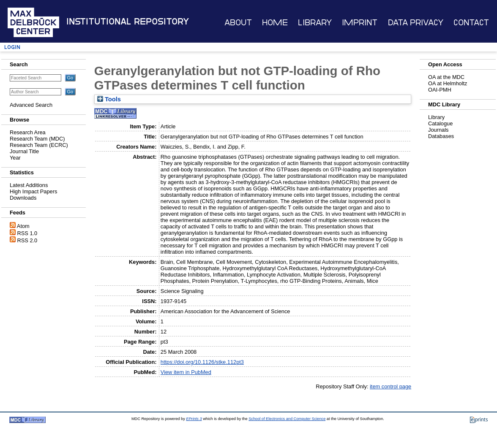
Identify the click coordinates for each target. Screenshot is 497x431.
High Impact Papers (33, 191)
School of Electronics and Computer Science (286, 419)
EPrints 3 (194, 419)
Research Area (28, 132)
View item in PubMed (186, 372)
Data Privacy (415, 23)
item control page (390, 386)
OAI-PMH (439, 90)
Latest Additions (29, 185)
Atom (23, 226)
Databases (441, 136)
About (238, 23)
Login (12, 47)
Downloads (23, 198)
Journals (438, 130)
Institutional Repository (127, 21)
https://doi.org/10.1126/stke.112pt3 (202, 362)
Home (275, 23)
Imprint (359, 23)
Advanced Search (31, 105)
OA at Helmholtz (447, 83)
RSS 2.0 (27, 240)
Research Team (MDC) (37, 139)
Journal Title (24, 151)
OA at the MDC (446, 77)
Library (315, 23)
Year (15, 158)
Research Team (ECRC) (39, 145)
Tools (109, 99)
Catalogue (440, 123)
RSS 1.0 (27, 233)
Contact (471, 23)
